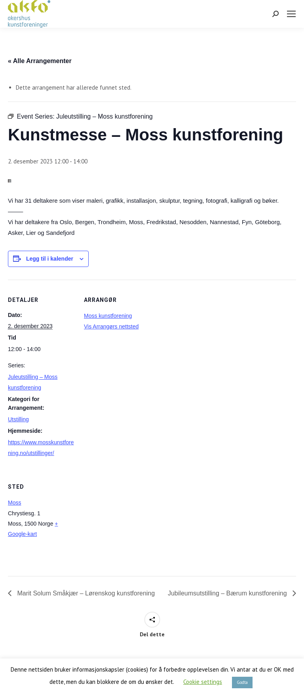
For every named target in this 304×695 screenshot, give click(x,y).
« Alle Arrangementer (40, 61)
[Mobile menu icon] (291, 14)
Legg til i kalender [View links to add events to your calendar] (49, 258)
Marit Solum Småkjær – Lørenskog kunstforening (85, 593)
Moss (14, 502)
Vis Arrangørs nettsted (111, 326)
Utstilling (18, 419)
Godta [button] (242, 682)
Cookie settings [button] (202, 681)
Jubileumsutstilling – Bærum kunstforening (228, 593)
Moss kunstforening (108, 316)
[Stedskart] (125, 521)
